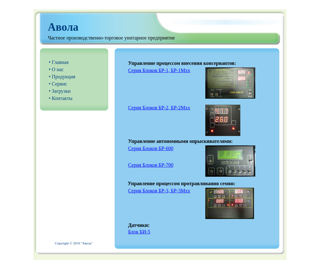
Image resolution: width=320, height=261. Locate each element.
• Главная (58, 62)
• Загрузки (60, 91)
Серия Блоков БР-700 (150, 165)
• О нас (56, 69)
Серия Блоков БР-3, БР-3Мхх (159, 190)
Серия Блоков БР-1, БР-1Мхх (159, 70)
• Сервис (58, 83)
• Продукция (62, 76)
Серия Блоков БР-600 (150, 148)
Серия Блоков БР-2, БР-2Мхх (159, 107)
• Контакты (60, 98)
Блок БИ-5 (139, 231)
